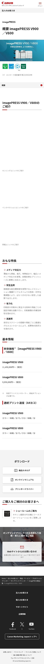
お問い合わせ (7, 652)
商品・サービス (25, 578)
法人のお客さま (8, 10)
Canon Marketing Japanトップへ (22, 636)
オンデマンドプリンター (19, 581)
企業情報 (22, 614)
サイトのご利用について (33, 652)
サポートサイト (22, 607)
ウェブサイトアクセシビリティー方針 (22, 658)
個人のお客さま (22, 600)
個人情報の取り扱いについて (22, 655)
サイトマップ (18, 652)
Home (4, 578)
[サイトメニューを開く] (40, 4)
